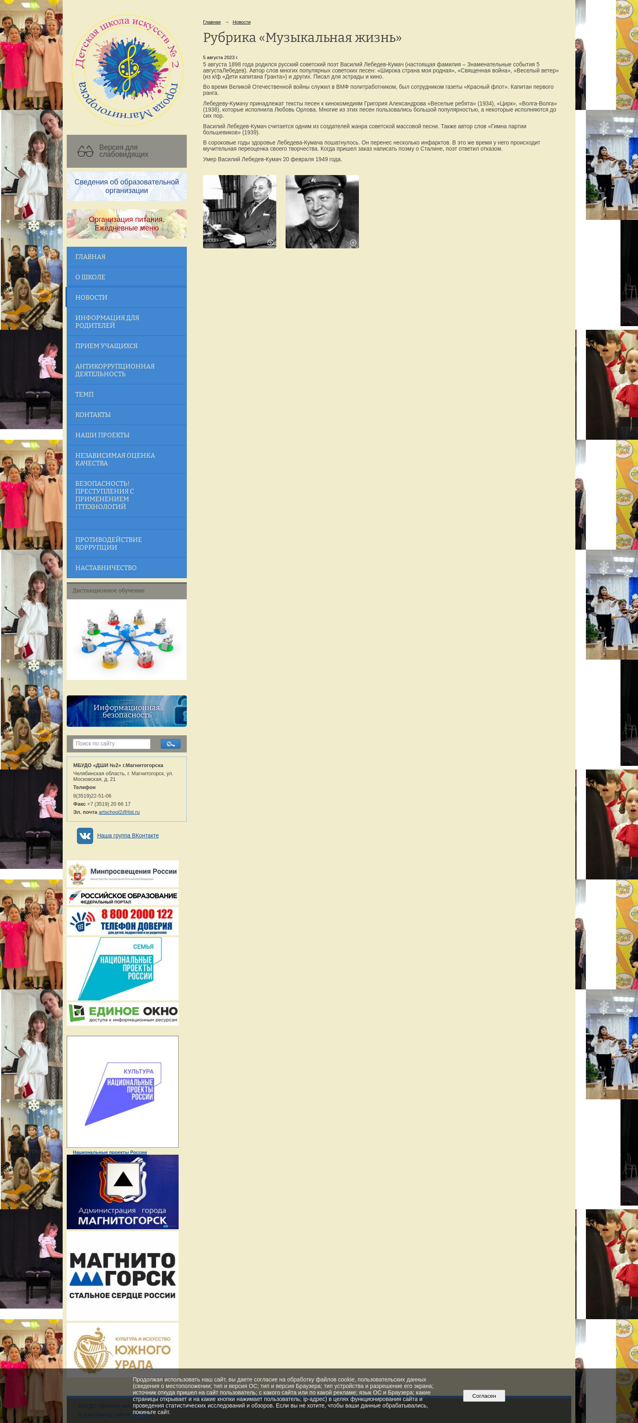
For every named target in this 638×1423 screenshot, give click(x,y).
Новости (91, 297)
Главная (90, 257)
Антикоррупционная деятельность (115, 370)
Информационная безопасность (127, 711)
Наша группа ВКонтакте (128, 836)
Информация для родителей (107, 321)
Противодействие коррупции (108, 543)
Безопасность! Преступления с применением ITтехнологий (104, 495)
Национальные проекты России (110, 1152)
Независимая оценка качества (115, 459)
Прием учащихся (106, 346)
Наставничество (106, 568)
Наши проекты (102, 435)
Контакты (93, 415)
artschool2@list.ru (119, 812)
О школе (90, 277)
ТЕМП (84, 394)
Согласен (484, 1396)
